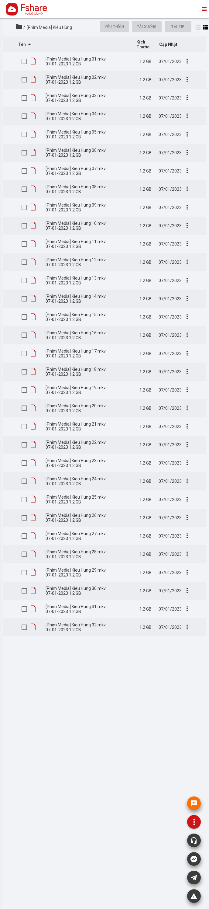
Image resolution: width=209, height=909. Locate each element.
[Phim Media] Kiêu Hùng (49, 27)
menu (204, 9)
